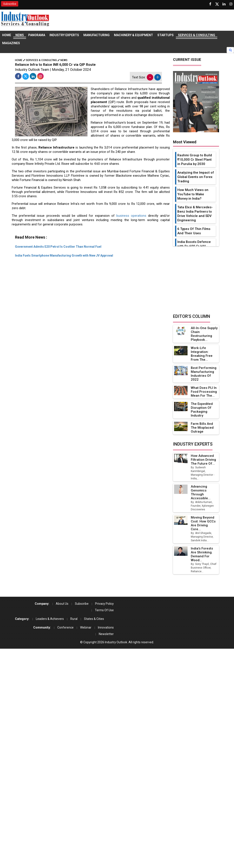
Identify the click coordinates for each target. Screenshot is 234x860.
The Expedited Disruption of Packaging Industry (202, 409)
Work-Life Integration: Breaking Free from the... (202, 354)
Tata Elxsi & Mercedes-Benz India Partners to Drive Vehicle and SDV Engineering (195, 213)
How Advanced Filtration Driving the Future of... (203, 460)
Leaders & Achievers (50, 619)
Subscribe (9, 3)
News (19, 35)
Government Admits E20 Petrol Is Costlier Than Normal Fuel (58, 246)
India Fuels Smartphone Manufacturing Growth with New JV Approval (64, 255)
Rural (73, 619)
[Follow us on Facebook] (210, 4)
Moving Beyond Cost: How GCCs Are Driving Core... (203, 523)
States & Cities (94, 619)
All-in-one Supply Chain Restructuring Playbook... (201, 334)
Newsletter (106, 634)
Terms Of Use (104, 610)
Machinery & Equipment (133, 35)
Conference (65, 627)
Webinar (85, 627)
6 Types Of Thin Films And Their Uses (193, 231)
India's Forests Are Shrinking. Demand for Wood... (202, 554)
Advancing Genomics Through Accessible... (201, 492)
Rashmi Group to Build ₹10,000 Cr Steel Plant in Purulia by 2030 (194, 159)
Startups (165, 35)
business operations (131, 216)
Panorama (36, 35)
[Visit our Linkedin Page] (224, 4)
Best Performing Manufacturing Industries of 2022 (203, 374)
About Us (62, 603)
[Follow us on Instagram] (231, 4)
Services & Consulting (196, 35)
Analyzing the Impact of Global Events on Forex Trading (195, 177)
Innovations (106, 627)
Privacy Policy (104, 603)
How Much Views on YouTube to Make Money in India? (192, 194)
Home (6, 35)
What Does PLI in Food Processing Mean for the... (204, 392)
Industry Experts (64, 35)
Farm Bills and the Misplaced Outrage (202, 427)
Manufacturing (96, 35)
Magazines (11, 43)
